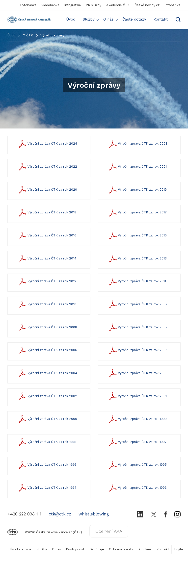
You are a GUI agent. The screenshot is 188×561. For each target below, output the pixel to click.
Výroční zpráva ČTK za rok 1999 (137, 419)
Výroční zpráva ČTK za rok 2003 (137, 373)
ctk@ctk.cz (60, 513)
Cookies (145, 549)
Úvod (70, 19)
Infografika (72, 5)
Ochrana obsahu (121, 549)
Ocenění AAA (108, 531)
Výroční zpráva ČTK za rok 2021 (137, 166)
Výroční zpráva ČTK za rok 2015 (137, 235)
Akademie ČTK (118, 5)
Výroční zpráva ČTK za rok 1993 (137, 487)
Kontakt (161, 19)
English (180, 549)
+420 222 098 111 (24, 513)
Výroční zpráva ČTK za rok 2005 (137, 350)
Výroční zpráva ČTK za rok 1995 (137, 464)
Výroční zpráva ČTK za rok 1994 (47, 487)
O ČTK (28, 35)
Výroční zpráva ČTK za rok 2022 (47, 166)
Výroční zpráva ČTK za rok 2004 (47, 373)
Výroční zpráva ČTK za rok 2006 (47, 350)
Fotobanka (28, 5)
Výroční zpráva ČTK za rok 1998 (47, 442)
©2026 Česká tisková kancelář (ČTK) (44, 532)
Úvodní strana (20, 549)
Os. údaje (96, 549)
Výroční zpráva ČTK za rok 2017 (137, 212)
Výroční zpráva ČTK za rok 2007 (137, 327)
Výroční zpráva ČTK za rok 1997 (137, 442)
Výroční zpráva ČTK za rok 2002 (47, 396)
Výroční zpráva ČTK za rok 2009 (137, 304)
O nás (108, 19)
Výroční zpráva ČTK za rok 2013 (137, 258)
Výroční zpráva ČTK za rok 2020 (47, 189)
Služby (89, 19)
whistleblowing (94, 513)
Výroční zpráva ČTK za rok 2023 (137, 143)
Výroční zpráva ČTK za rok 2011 (137, 281)
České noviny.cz (147, 5)
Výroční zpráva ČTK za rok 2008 (47, 327)
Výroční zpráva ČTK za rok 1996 (47, 464)
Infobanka (172, 5)
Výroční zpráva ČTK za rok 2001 (137, 396)
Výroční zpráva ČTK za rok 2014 (47, 258)
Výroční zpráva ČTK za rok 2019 (137, 189)
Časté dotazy (134, 19)
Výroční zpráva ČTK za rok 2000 (47, 419)
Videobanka (50, 5)
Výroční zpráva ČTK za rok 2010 (47, 304)
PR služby (93, 5)
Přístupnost (75, 549)
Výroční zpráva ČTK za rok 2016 (47, 235)
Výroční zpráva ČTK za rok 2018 (47, 212)
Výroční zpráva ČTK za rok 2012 (47, 281)
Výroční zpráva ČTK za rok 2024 (47, 143)
